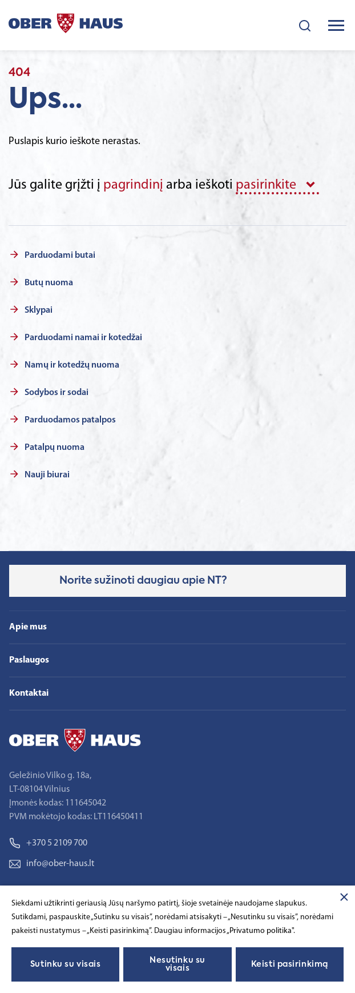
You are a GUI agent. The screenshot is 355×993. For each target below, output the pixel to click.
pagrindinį (133, 185)
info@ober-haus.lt (51, 864)
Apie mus (28, 627)
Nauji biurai (47, 475)
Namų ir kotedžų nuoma (72, 365)
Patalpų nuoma (54, 447)
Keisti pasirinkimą (289, 964)
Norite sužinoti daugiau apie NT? (143, 581)
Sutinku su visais (65, 964)
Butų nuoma (49, 283)
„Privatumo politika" (260, 931)
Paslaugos (29, 660)
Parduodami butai (60, 255)
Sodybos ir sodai (56, 392)
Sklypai (39, 310)
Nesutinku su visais (177, 964)
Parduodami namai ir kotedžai (83, 337)
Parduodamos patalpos (70, 420)
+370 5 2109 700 (48, 843)
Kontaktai (29, 693)
